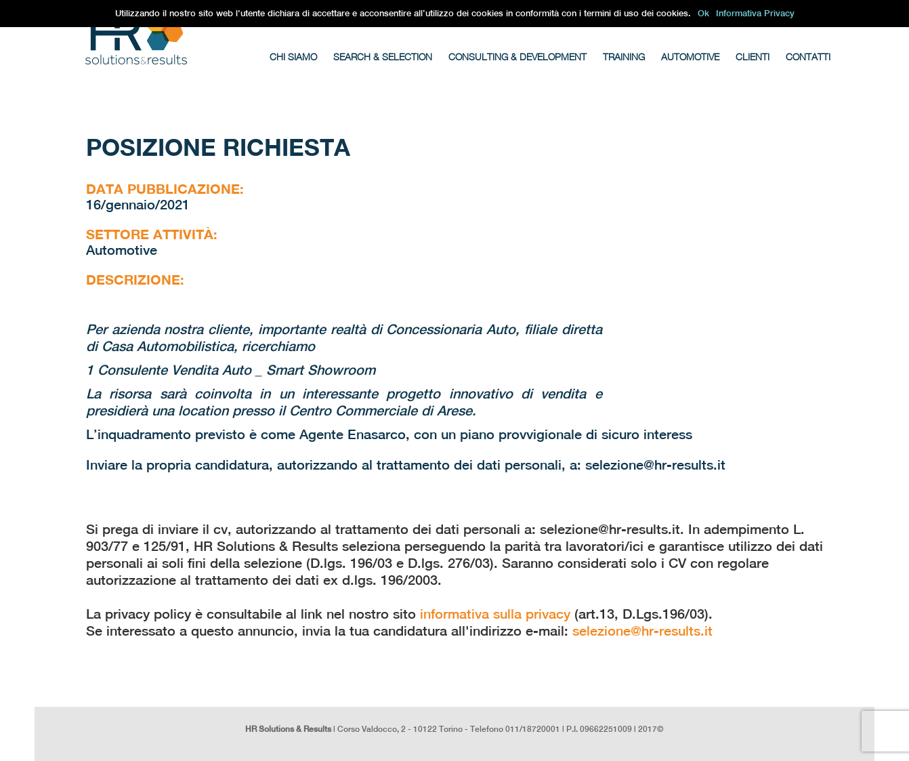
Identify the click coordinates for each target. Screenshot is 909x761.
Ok (703, 13)
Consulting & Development (517, 56)
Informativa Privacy (755, 13)
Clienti (752, 56)
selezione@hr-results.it (642, 630)
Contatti (808, 56)
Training (624, 56)
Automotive (690, 56)
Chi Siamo (293, 56)
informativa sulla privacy (495, 613)
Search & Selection (382, 56)
